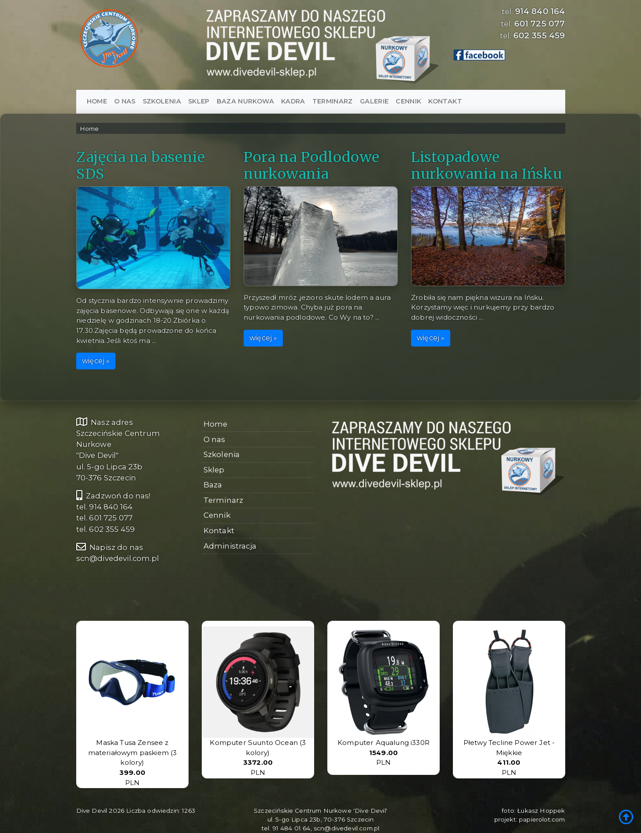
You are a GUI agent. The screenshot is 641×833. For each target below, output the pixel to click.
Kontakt (445, 101)
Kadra (293, 101)
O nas (125, 101)
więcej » (96, 361)
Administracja (230, 546)
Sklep (214, 469)
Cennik (408, 101)
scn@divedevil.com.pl (117, 558)
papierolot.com (542, 819)
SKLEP (199, 101)
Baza (213, 484)
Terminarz (332, 101)
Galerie (374, 101)
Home (97, 101)
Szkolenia (162, 101)
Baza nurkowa (245, 101)
